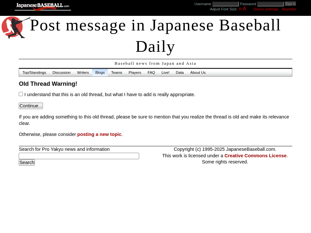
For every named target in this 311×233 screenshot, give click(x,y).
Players (135, 72)
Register (289, 9)
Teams (116, 72)
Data (180, 72)
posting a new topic (99, 134)
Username (202, 4)
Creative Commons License (255, 155)
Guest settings (266, 9)
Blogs (100, 72)
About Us (198, 72)
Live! (165, 72)
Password (248, 4)
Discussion (62, 72)
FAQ (151, 72)
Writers (83, 72)
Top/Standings (34, 72)
